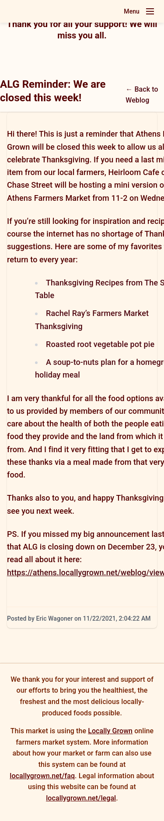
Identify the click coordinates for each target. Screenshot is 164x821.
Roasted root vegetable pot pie (100, 344)
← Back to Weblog (142, 95)
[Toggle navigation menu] (150, 11)
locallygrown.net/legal (81, 798)
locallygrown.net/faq (42, 776)
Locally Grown (110, 731)
